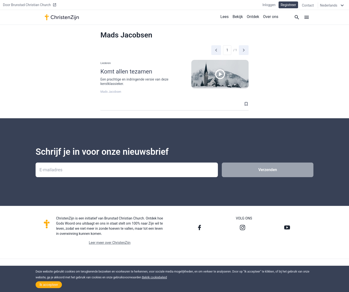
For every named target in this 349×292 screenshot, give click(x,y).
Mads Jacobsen (110, 91)
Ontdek (253, 16)
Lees (224, 16)
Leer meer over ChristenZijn (110, 243)
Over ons (270, 16)
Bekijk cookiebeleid (154, 277)
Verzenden (267, 169)
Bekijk (238, 16)
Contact (308, 5)
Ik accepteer (48, 285)
